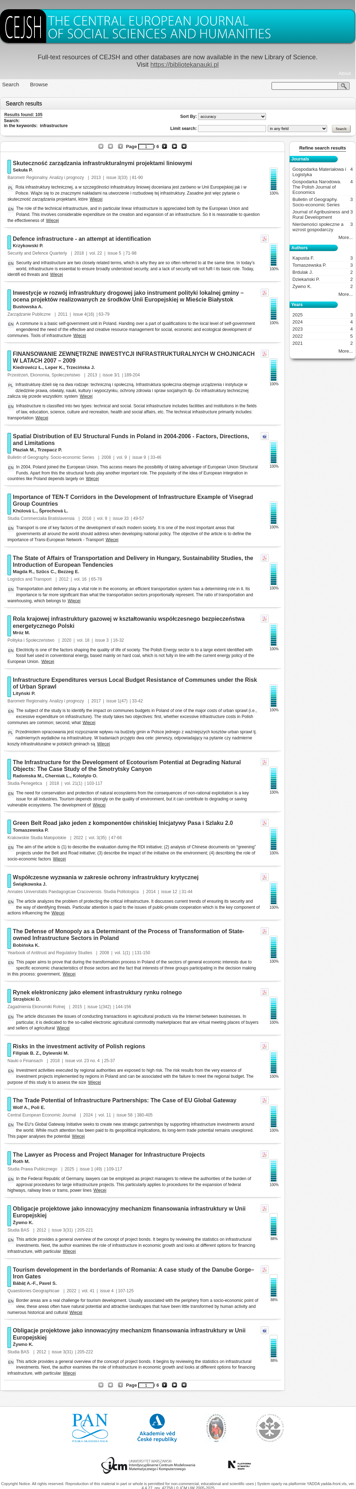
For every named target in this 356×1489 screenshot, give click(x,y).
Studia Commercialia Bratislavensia (41, 518)
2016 (87, 518)
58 (130, 1115)
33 (126, 518)
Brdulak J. (322, 272)
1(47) (123, 701)
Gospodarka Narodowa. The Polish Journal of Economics (322, 187)
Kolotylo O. (85, 775)
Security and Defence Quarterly (37, 253)
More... (346, 237)
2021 (322, 343)
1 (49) (96, 1169)
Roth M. (21, 1161)
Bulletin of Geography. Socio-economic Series (51, 457)
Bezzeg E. (68, 571)
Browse (39, 84)
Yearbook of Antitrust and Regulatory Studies (50, 952)
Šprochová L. (53, 510)
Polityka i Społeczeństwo (31, 640)
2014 (151, 891)
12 (174, 891)
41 (92, 1290)
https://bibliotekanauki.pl (184, 64)
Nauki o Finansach (25, 1060)
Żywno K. (23, 1222)
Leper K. (54, 367)
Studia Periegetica (25, 783)
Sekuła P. (23, 170)
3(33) (123, 177)
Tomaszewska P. (31, 830)
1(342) (105, 1006)
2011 (63, 314)
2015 (77, 1006)
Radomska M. (28, 775)
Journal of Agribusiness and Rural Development (322, 214)
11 (108, 1115)
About (345, 73)
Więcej (96, 199)
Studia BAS (19, 1230)
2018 (79, 253)
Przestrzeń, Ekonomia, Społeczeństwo (44, 375)
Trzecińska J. (80, 367)
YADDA (314, 1484)
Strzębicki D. (27, 999)
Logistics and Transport (30, 579)
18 (87, 640)
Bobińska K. (26, 945)
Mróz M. (21, 632)
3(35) (102, 837)
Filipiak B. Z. (26, 1053)
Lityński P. (24, 693)
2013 (96, 177)
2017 (96, 701)
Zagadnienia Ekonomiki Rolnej (36, 1006)
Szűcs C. (45, 571)
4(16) (89, 314)
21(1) (77, 783)
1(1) (126, 952)
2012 (64, 579)
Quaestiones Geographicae (33, 1290)
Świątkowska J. (30, 884)
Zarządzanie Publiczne (29, 314)
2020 (66, 640)
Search (10, 84)
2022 (78, 837)
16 (84, 579)
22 (99, 253)
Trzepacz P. (49, 449)
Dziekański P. (322, 279)
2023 (322, 329)
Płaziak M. (24, 449)
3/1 (117, 375)
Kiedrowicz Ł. (28, 367)
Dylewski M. (56, 1053)
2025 (69, 1169)
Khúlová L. (24, 510)
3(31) (68, 1230)
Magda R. (23, 571)
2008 (106, 457)
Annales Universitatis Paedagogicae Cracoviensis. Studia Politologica (73, 891)
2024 (88, 1115)
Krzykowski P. (28, 245)
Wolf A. (20, 1107)
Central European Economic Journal (42, 1115)
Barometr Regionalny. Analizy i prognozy (46, 177)
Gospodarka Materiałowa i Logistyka (322, 172)
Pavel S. (48, 1283)
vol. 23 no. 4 (87, 1060)
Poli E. (38, 1107)
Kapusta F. (322, 258)
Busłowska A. (28, 306)
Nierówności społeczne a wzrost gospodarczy (322, 227)
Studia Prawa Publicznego (32, 1169)
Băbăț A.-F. (25, 1283)
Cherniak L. (57, 775)
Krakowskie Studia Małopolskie (37, 837)
